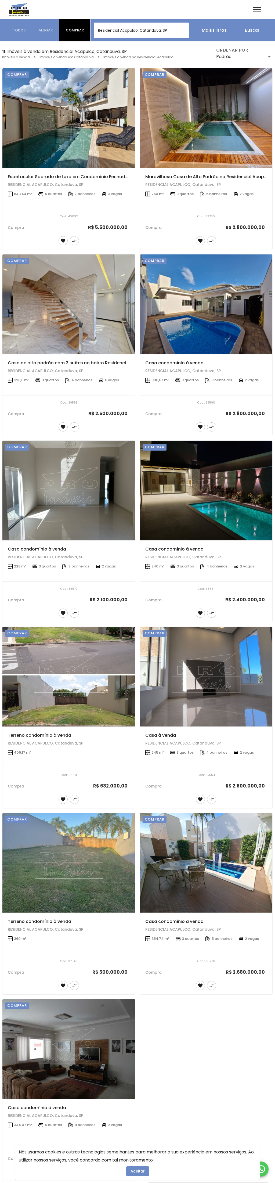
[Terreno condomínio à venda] (68, 677)
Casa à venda (160, 735)
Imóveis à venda (16, 57)
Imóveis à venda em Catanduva (66, 57)
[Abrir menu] (257, 9)
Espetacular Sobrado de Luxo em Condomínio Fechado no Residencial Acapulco (95, 177)
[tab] (19, 30)
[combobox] (141, 30)
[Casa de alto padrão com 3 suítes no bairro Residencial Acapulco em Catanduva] (68, 304)
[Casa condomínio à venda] (206, 304)
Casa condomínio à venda (174, 363)
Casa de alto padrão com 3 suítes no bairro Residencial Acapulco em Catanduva (97, 363)
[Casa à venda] (206, 677)
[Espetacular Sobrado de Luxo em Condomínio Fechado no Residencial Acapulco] (68, 118)
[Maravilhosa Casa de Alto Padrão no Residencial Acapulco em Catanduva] (206, 118)
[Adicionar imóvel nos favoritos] (63, 240)
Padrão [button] (223, 56)
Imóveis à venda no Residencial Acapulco (138, 57)
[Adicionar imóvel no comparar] (74, 240)
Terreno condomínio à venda (39, 735)
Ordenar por (232, 50)
